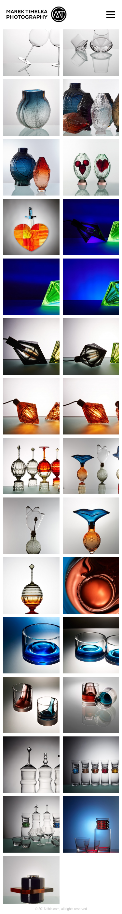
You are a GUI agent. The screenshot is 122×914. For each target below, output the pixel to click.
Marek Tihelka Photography (37, 14)
